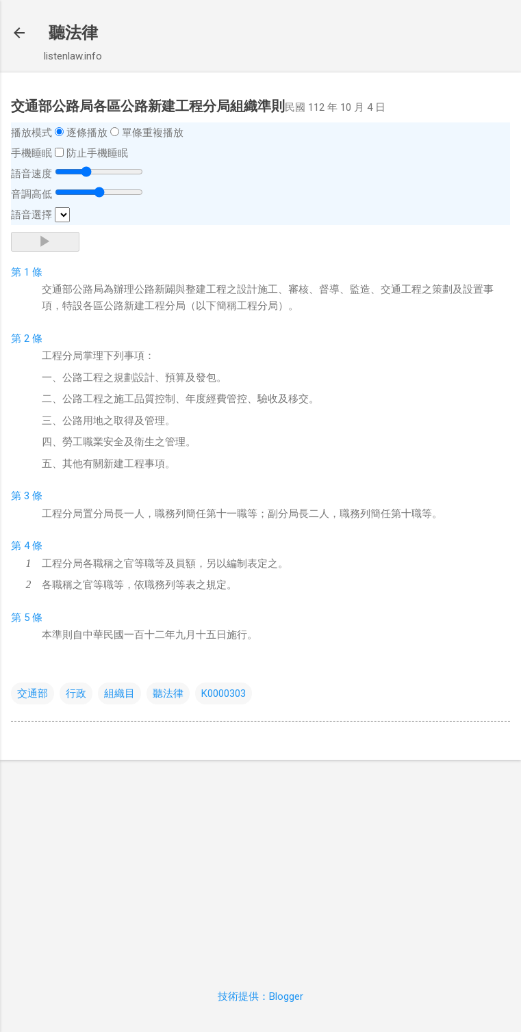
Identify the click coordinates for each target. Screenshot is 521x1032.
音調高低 (31, 194)
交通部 (32, 693)
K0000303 (223, 693)
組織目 (119, 693)
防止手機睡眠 (97, 153)
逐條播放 (86, 133)
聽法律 (73, 32)
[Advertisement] (260, 866)
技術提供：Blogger (260, 996)
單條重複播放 (152, 133)
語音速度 (31, 174)
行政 (76, 693)
